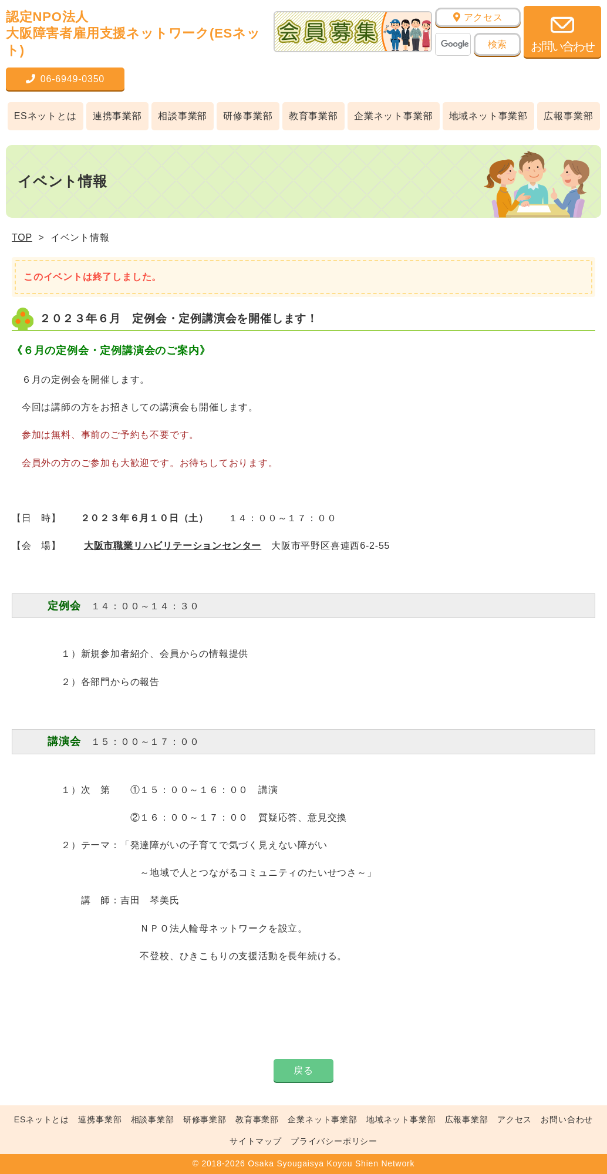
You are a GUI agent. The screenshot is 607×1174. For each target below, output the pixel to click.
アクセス (478, 17)
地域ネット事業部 (488, 116)
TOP (22, 237)
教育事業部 (313, 116)
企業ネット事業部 (393, 116)
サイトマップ (256, 1141)
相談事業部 (182, 116)
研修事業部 (247, 116)
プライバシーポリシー (334, 1141)
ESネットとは (45, 116)
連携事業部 (117, 116)
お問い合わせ (567, 1119)
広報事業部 (568, 116)
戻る (303, 1070)
